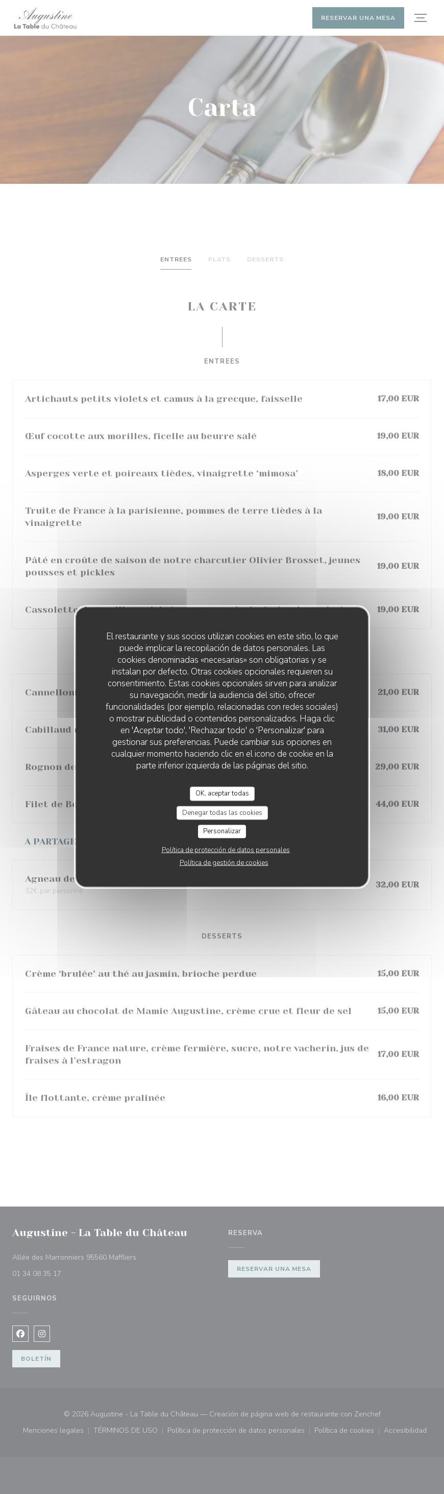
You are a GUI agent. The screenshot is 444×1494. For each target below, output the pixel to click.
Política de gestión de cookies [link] (224, 862)
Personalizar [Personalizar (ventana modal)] (222, 831)
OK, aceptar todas (222, 793)
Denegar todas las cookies (222, 812)
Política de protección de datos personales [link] (226, 849)
